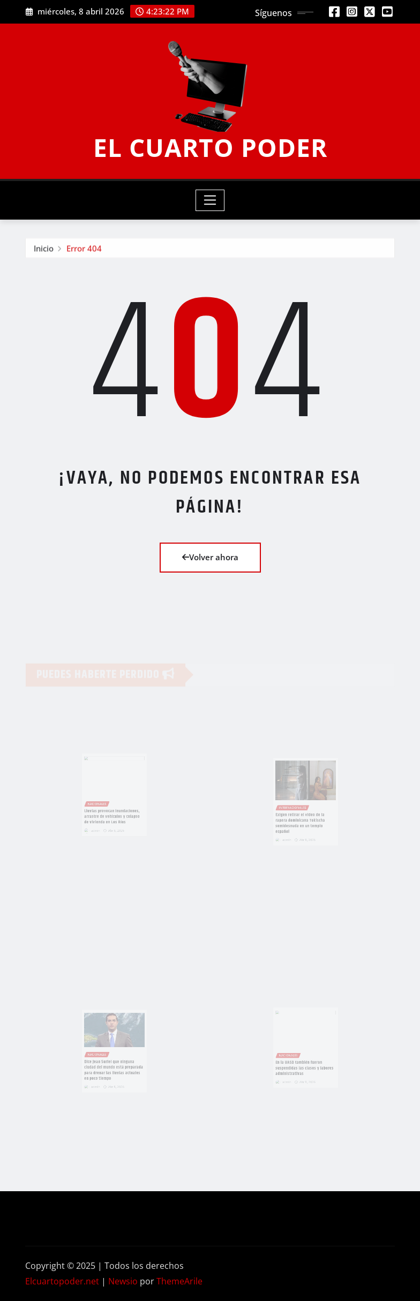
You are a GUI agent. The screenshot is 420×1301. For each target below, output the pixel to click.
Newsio (123, 1281)
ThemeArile (179, 1281)
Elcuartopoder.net (62, 1281)
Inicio (44, 249)
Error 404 (84, 249)
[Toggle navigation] (210, 200)
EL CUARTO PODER (210, 147)
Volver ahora (210, 557)
